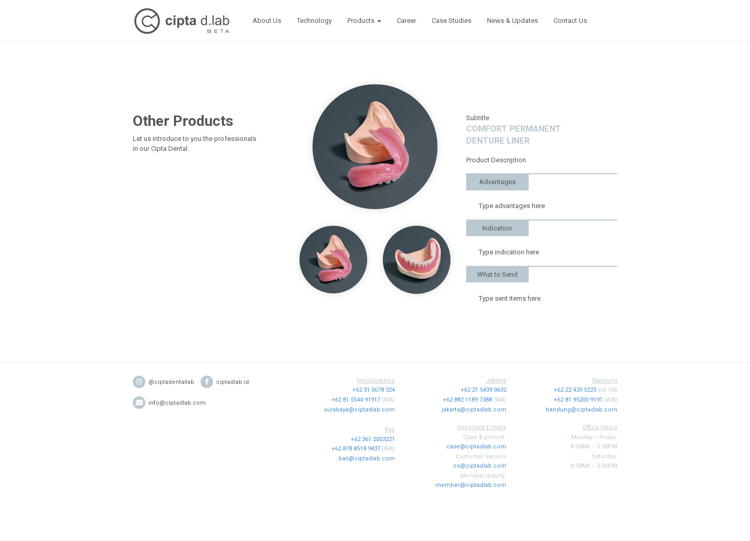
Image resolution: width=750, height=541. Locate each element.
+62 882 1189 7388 (467, 399)
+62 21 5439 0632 (483, 390)
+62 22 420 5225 (575, 390)
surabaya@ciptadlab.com (359, 409)
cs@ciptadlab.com (479, 465)
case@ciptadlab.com (476, 446)
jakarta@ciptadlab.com (474, 409)
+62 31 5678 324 (373, 390)
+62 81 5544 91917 (355, 399)
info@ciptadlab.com (169, 403)
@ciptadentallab (163, 382)
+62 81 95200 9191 (578, 399)
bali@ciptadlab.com (367, 458)
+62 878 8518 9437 (355, 448)
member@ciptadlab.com (470, 485)
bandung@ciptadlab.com (581, 409)
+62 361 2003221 (373, 439)
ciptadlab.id (225, 382)
